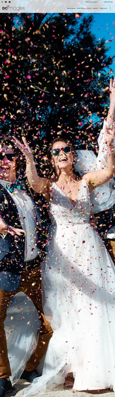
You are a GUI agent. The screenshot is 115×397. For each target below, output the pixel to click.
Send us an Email (91, 2)
